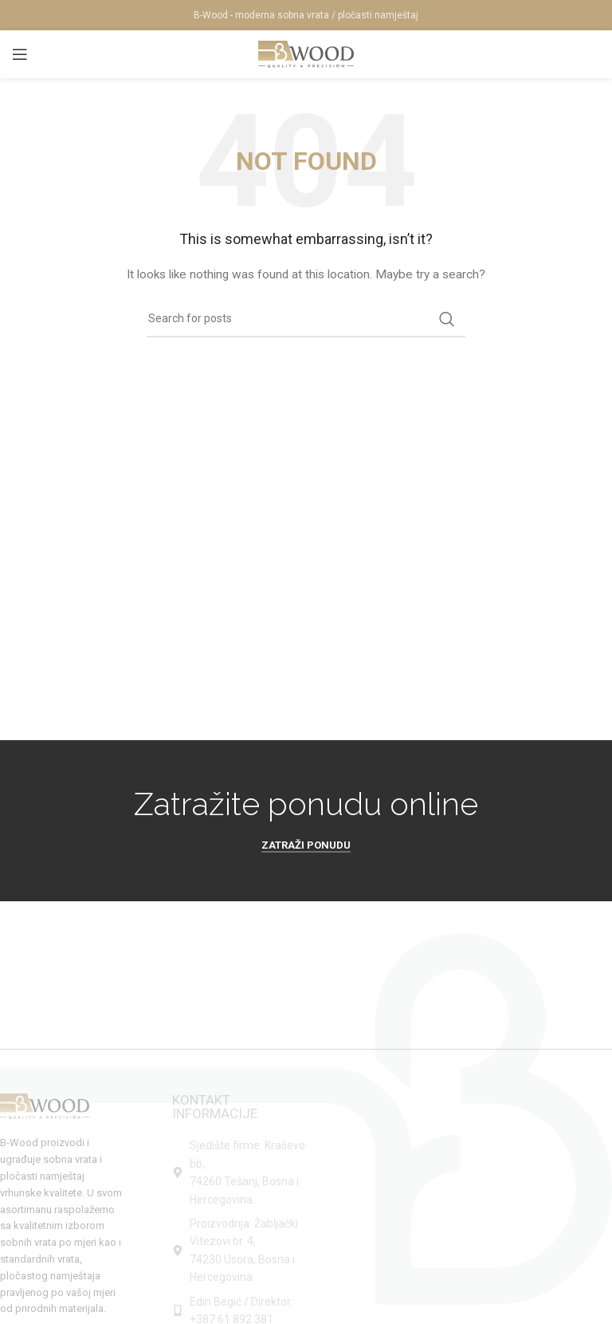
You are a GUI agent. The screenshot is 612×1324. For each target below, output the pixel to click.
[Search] (306, 319)
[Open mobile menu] (20, 54)
